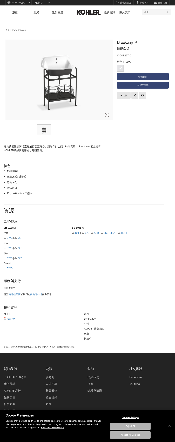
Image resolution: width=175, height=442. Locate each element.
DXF (19, 237)
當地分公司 (36, 294)
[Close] (169, 426)
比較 (125, 95)
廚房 (36, 12)
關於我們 (124, 12)
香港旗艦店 (123, 2)
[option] (59, 80)
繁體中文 (39, 2)
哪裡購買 (143, 2)
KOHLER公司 (18, 2)
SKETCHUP (110, 232)
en (49, 2)
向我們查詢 (143, 85)
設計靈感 (57, 12)
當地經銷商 (15, 294)
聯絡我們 (160, 2)
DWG (9, 237)
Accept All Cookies (130, 434)
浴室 (15, 12)
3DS (87, 232)
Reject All (130, 426)
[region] (87, 426)
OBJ (96, 232)
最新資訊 (109, 12)
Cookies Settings (130, 417)
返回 (7, 30)
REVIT (124, 232)
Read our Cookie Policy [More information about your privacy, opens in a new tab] (52, 427)
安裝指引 (11, 318)
